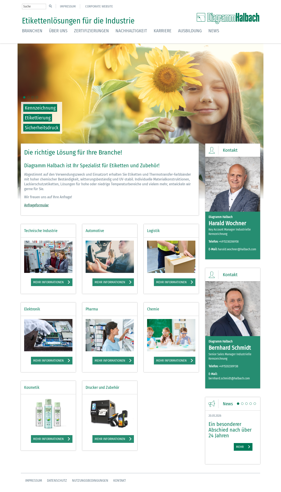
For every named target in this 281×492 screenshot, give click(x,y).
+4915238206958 (229, 241)
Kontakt (119, 480)
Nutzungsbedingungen (90, 480)
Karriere (162, 31)
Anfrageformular (36, 205)
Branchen (32, 31)
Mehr (240, 447)
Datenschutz (57, 480)
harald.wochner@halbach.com (237, 249)
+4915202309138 (228, 366)
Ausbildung (190, 31)
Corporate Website (99, 6)
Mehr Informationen (48, 282)
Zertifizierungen (91, 31)
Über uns (58, 31)
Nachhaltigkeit (131, 31)
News (213, 31)
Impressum (68, 6)
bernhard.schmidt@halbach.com (229, 378)
